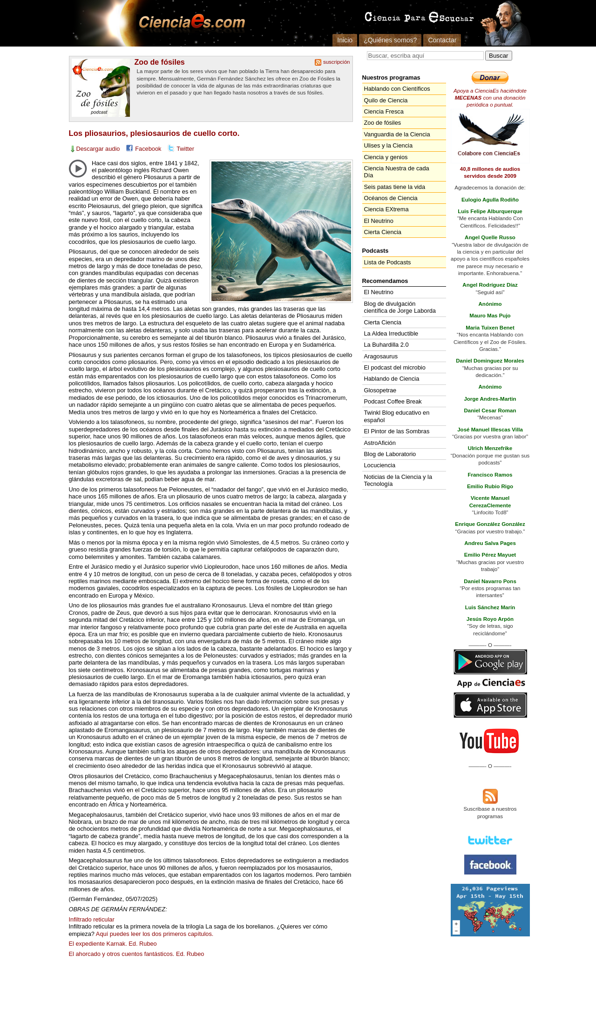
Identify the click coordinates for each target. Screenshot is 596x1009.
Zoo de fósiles (160, 62)
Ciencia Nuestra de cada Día (396, 172)
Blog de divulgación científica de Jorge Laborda (400, 307)
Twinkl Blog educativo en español (397, 416)
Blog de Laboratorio (390, 454)
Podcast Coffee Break (393, 401)
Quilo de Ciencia (386, 100)
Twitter (185, 148)
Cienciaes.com (189, 23)
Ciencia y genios (386, 157)
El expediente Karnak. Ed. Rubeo (113, 943)
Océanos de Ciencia (391, 198)
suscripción (336, 62)
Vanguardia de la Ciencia (397, 134)
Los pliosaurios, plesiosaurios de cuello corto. (154, 133)
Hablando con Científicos (397, 88)
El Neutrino (378, 220)
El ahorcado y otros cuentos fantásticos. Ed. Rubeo (136, 953)
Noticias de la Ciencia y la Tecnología (398, 480)
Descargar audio (98, 148)
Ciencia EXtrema (386, 209)
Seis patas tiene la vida (395, 186)
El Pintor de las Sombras (397, 431)
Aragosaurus (381, 356)
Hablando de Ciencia (392, 378)
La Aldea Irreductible (391, 333)
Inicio (344, 40)
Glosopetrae (380, 390)
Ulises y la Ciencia (388, 145)
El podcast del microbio (395, 367)
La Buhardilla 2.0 (386, 344)
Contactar (442, 40)
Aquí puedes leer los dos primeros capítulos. (155, 933)
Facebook (148, 148)
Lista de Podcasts (387, 262)
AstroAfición (380, 442)
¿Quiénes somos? (390, 40)
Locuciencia (380, 465)
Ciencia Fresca (384, 111)
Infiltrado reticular (92, 919)
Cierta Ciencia (382, 232)
